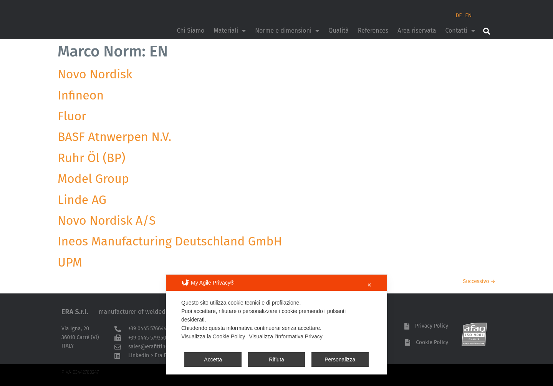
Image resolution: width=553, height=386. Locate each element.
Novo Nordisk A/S (107, 220)
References (373, 30)
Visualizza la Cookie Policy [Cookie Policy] (213, 336)
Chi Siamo (190, 30)
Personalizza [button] (340, 359)
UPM (70, 262)
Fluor (72, 116)
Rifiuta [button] (276, 359)
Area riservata (416, 30)
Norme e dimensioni (287, 31)
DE (458, 15)
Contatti (460, 31)
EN (468, 15)
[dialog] (276, 324)
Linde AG (82, 199)
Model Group (93, 178)
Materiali (230, 31)
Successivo (479, 281)
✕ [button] (369, 285)
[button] (486, 31)
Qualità (338, 30)
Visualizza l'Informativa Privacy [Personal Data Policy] (285, 336)
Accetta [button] (213, 359)
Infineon (81, 95)
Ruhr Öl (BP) (91, 158)
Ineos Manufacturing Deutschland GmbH (170, 241)
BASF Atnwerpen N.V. (114, 136)
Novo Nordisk (95, 74)
